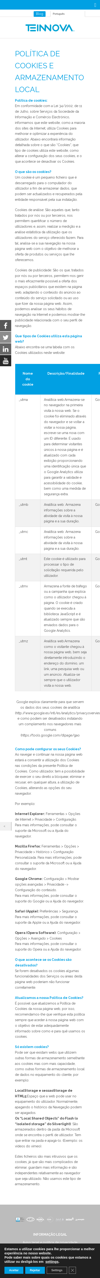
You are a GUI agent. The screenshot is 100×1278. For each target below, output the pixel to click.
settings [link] (51, 1262)
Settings (56, 1270)
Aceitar (14, 1270)
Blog (39, 14)
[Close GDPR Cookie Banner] (72, 1270)
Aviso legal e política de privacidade (50, 1242)
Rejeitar (35, 1270)
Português (58, 13)
